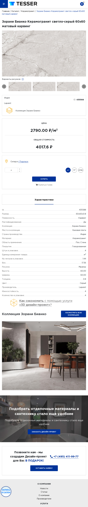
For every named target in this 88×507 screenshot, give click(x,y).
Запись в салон (6, 491)
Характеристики (44, 199)
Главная (5, 11)
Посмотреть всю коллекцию (73, 314)
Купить (44, 179)
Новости (44, 488)
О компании (44, 495)
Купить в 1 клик (44, 185)
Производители (44, 499)
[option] (44, 53)
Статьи (44, 492)
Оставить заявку (44, 468)
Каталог (15, 11)
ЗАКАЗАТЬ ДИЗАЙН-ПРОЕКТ (44, 432)
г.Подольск (23, 161)
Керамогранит (28, 11)
